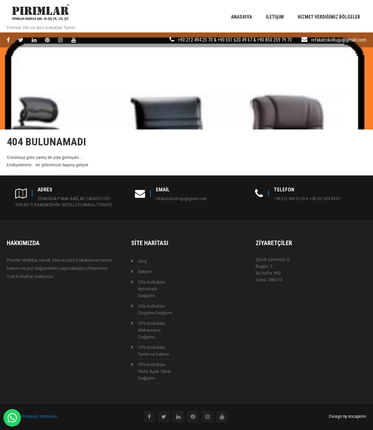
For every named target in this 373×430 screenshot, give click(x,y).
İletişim (275, 17)
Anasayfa (241, 17)
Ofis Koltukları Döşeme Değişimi (155, 309)
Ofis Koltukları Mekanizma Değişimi (151, 330)
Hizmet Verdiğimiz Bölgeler (329, 17)
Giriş (142, 261)
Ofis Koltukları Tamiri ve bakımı (153, 351)
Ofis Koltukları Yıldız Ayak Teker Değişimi (154, 371)
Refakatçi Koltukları (39, 416)
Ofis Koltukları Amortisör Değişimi (151, 289)
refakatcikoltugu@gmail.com (338, 40)
